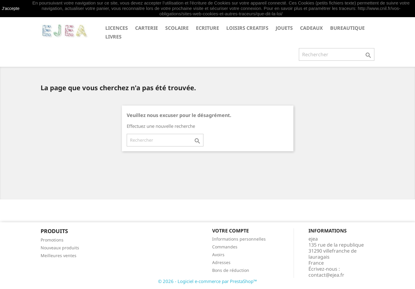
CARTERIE (146, 28)
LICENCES (116, 28)
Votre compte (230, 230)
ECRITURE (207, 28)
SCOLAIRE (177, 28)
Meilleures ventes (58, 255)
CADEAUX (311, 28)
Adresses (221, 262)
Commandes (224, 247)
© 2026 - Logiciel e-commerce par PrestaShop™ (207, 281)
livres (113, 36)
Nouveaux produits (60, 248)
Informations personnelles (239, 239)
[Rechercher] (336, 54)
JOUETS (284, 28)
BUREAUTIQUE (347, 28)
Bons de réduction (230, 270)
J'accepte (11, 8)
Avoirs (218, 254)
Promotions (52, 240)
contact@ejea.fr (326, 275)
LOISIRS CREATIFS (247, 28)
